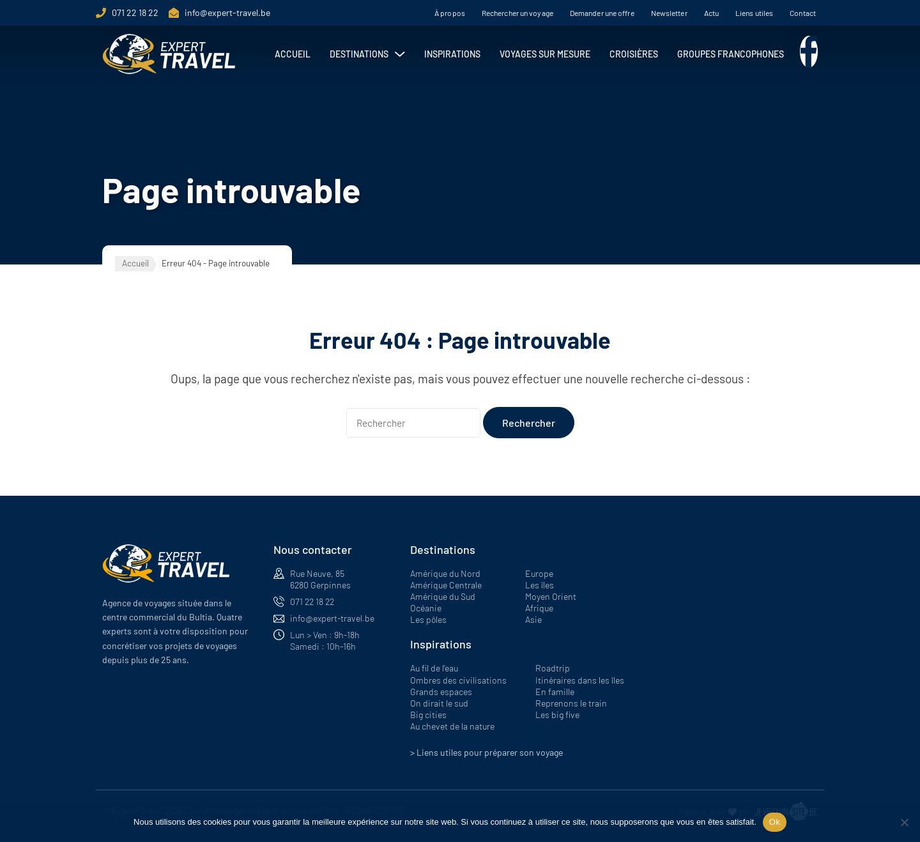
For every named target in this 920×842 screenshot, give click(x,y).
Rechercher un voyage (517, 12)
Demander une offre (602, 12)
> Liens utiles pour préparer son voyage (486, 752)
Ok (774, 822)
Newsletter (669, 12)
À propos (449, 12)
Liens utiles (754, 12)
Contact (803, 12)
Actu (711, 12)
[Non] (904, 822)
